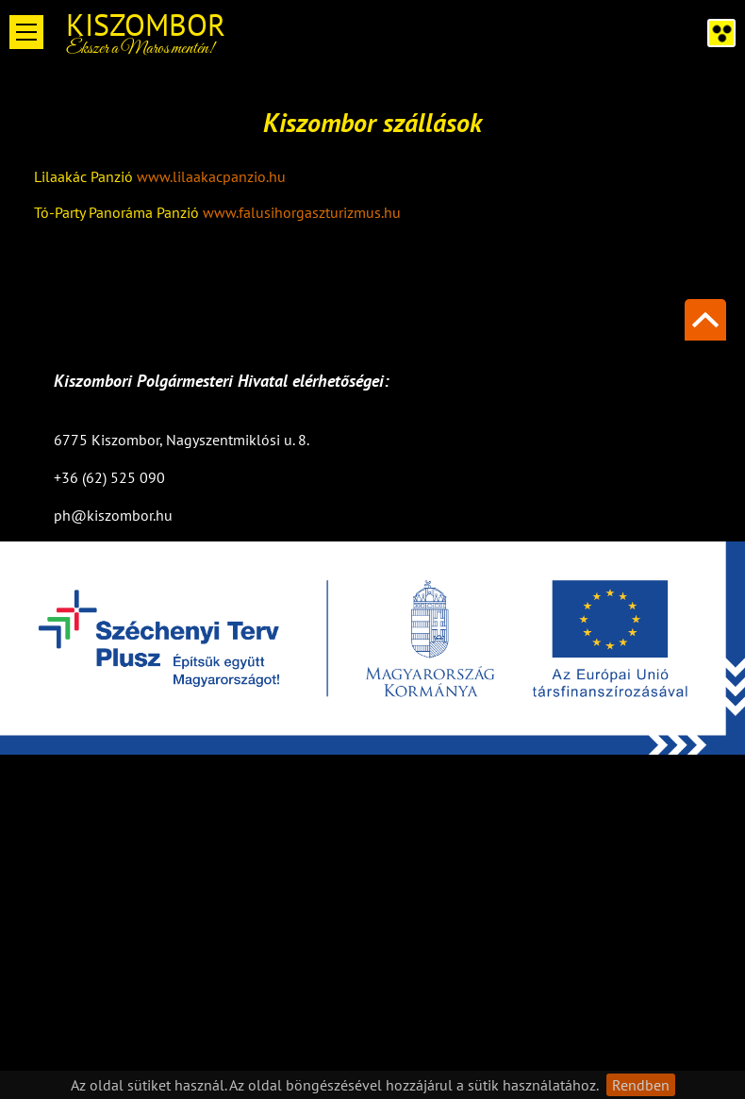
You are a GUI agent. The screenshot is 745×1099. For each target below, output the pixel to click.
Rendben (641, 1084)
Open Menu (26, 32)
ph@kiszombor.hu (113, 515)
